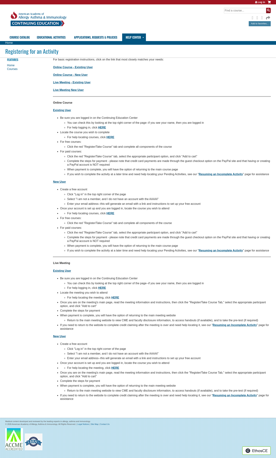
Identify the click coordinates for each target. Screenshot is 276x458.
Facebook (253, 17)
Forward (267, 17)
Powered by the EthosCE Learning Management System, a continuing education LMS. (256, 450)
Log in (261, 2)
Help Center (133, 37)
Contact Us (104, 424)
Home (9, 42)
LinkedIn (263, 17)
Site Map (94, 424)
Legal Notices (83, 424)
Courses (12, 68)
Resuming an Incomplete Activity (221, 174)
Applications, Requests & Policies (95, 37)
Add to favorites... (260, 23)
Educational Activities (51, 37)
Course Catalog (20, 37)
